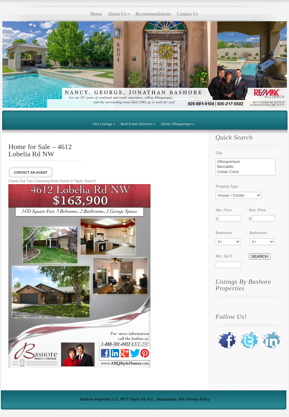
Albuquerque (246, 161)
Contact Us (187, 13)
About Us (119, 13)
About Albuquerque (177, 124)
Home (96, 13)
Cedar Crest (246, 172)
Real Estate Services (138, 124)
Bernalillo (246, 166)
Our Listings (104, 124)
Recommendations (153, 13)
